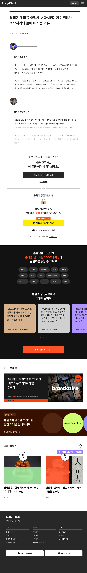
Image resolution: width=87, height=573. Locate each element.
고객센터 (35, 535)
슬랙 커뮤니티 (63, 539)
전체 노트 (74, 3)
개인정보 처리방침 (38, 542)
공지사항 (35, 532)
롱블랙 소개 (9, 532)
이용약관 (35, 539)
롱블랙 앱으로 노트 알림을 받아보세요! (70, 452)
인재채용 (9, 535)
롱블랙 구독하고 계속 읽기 (43, 175)
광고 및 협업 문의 (11, 539)
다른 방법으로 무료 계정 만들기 (43, 230)
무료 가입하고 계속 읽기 (43, 349)
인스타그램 (62, 532)
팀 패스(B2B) (10, 542)
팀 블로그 (62, 535)
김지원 (11, 33)
